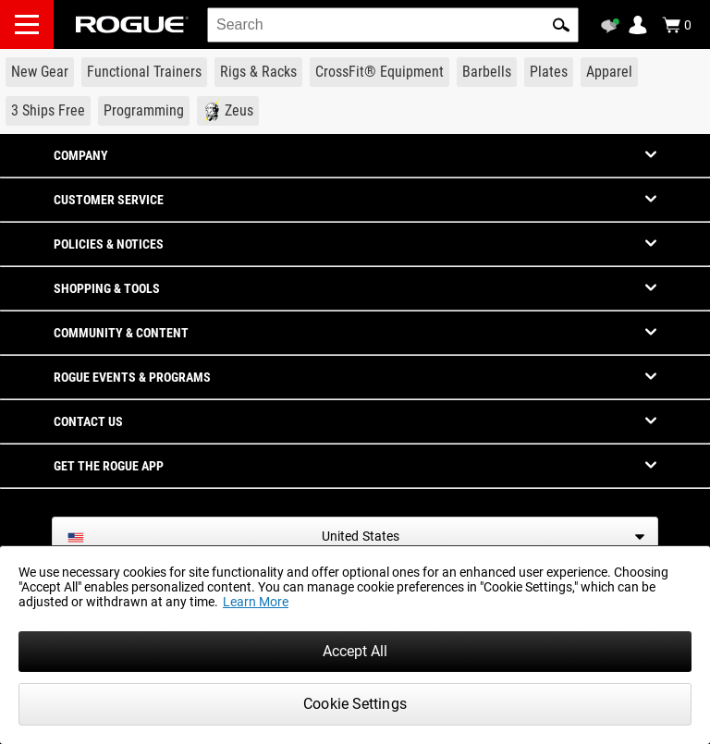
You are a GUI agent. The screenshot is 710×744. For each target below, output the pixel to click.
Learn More (255, 601)
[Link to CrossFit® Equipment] (379, 72)
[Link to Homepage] (132, 24)
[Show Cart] (677, 25)
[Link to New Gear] (40, 72)
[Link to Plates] (548, 72)
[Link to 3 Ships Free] (48, 111)
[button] (561, 25)
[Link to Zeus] (228, 111)
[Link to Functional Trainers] (144, 72)
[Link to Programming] (144, 111)
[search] (393, 25)
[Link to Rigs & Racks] (258, 72)
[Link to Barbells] (487, 72)
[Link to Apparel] (609, 72)
